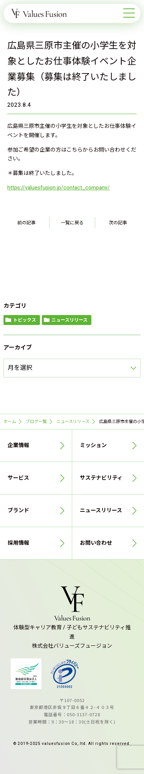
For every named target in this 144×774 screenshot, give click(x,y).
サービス (18, 478)
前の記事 (26, 222)
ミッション (93, 445)
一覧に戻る (72, 222)
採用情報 (18, 543)
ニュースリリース (69, 320)
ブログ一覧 (36, 421)
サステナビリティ (101, 478)
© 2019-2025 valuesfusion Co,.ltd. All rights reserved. (72, 743)
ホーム (9, 421)
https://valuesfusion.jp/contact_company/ (58, 188)
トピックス (24, 320)
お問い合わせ (96, 543)
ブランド (18, 510)
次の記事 (118, 222)
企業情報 (18, 445)
